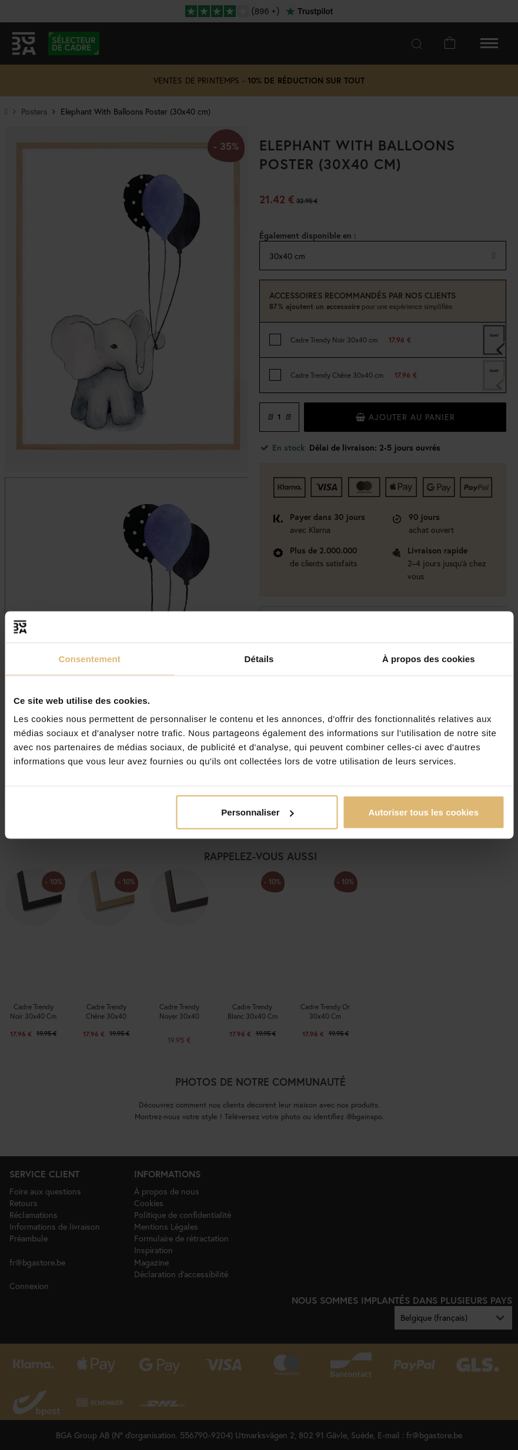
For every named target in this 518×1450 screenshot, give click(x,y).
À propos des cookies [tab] (428, 658)
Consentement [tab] (89, 658)
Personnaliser (257, 812)
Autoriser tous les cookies (423, 812)
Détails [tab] (259, 658)
